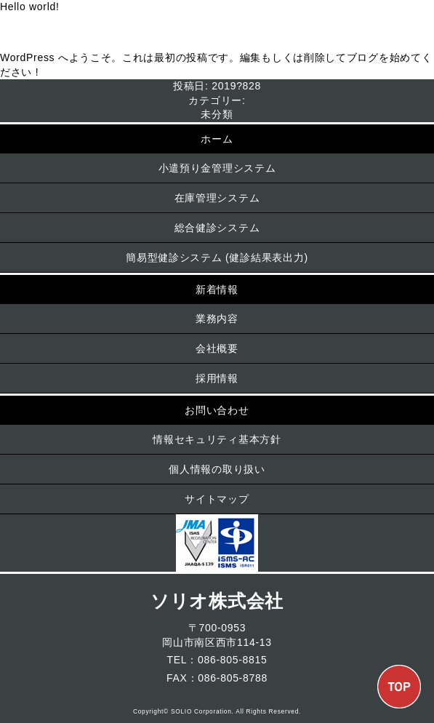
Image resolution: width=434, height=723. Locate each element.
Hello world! (30, 6)
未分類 (217, 114)
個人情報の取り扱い (217, 469)
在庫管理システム (217, 198)
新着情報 (217, 289)
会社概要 (217, 348)
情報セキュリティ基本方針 (217, 439)
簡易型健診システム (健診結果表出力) (217, 257)
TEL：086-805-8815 (216, 660)
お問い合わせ (217, 410)
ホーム (217, 139)
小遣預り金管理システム (217, 168)
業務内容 (217, 318)
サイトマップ (217, 499)
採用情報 (217, 378)
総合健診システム (217, 227)
